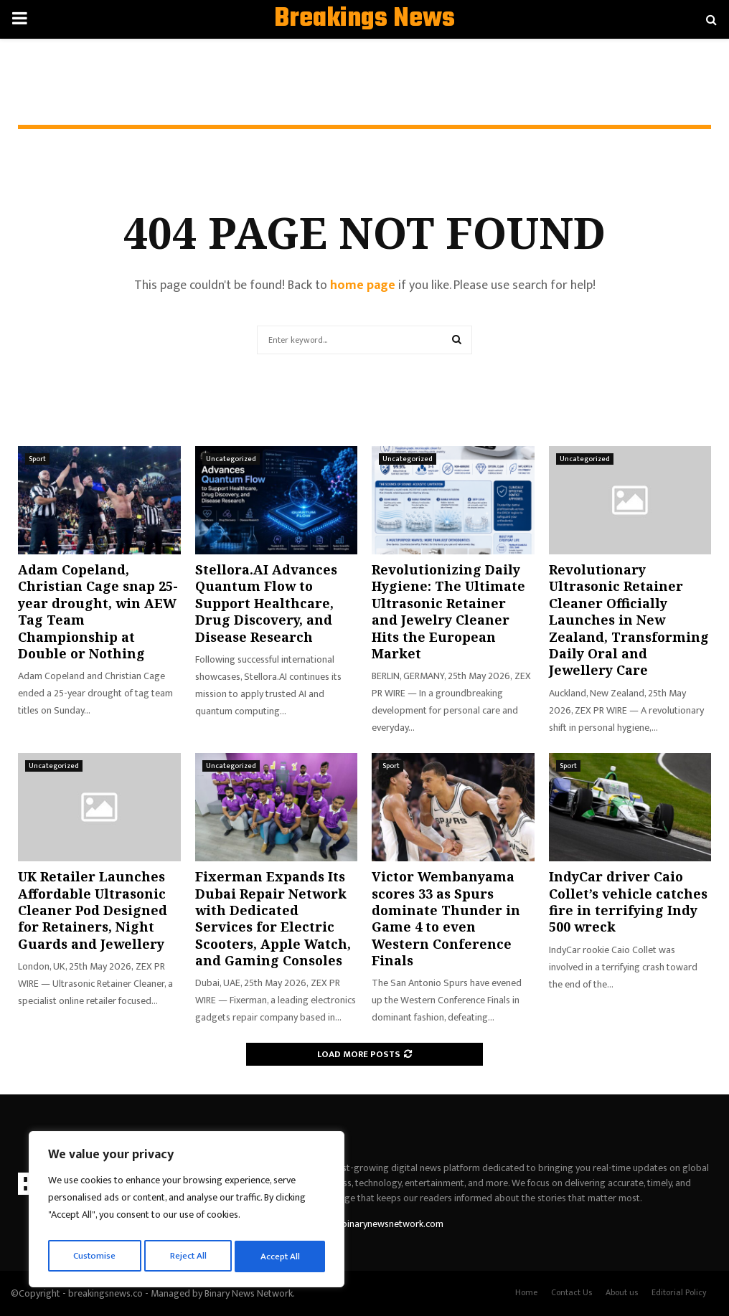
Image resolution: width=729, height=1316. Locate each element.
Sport (37, 459)
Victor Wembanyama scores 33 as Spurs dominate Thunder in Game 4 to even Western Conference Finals (446, 918)
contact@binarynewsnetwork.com (371, 1224)
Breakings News (364, 19)
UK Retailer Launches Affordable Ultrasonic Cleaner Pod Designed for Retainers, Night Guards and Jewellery (92, 910)
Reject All (189, 1256)
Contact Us (571, 1292)
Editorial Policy (679, 1292)
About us (622, 1292)
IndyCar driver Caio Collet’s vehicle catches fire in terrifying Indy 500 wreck (628, 901)
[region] (186, 1212)
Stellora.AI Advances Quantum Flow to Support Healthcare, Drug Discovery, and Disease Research (266, 603)
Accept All (281, 1256)
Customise (94, 1256)
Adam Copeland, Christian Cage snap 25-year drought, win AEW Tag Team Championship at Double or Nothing (98, 611)
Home (526, 1292)
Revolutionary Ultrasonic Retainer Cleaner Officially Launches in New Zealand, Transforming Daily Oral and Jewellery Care (629, 619)
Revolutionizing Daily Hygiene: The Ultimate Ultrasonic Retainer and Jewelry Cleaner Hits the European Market (448, 611)
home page (362, 285)
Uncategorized (231, 459)
